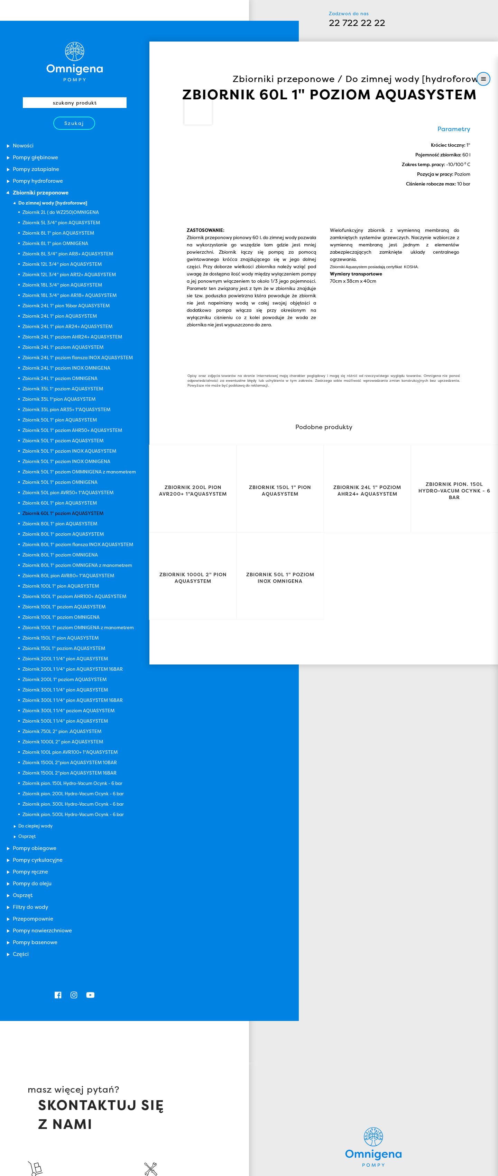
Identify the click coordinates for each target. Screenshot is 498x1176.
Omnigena (373, 1089)
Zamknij (432, 1165)
